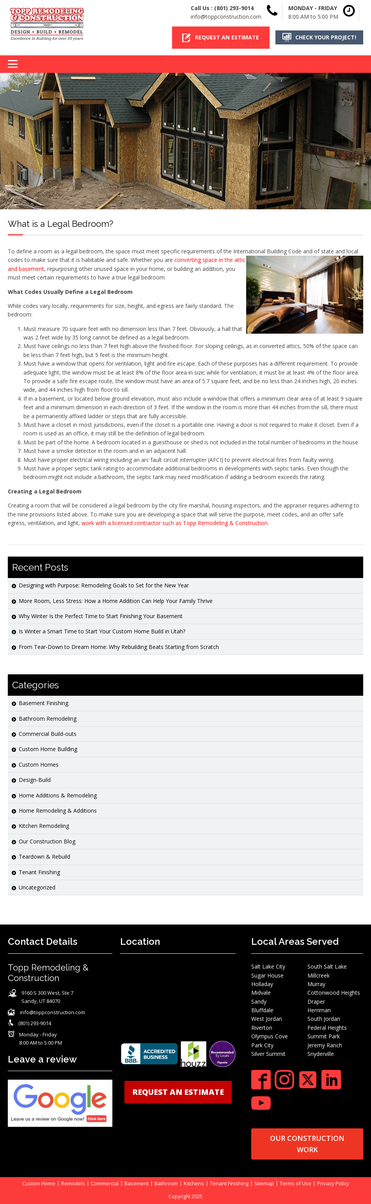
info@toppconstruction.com (226, 16)
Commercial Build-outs (47, 733)
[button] (221, 38)
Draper (316, 1001)
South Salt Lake (327, 966)
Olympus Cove (269, 1036)
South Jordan (323, 1018)
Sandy (258, 1001)
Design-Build (35, 779)
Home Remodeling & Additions (58, 810)
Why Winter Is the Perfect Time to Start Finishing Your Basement (101, 616)
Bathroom (166, 1183)
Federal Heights (327, 1027)
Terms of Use (295, 1183)
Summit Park (323, 1036)
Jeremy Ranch (324, 1045)
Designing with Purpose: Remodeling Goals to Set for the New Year (104, 585)
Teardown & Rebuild (44, 856)
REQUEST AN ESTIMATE (178, 1092)
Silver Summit (268, 1053)
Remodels (73, 1183)
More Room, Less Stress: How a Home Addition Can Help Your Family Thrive (116, 601)
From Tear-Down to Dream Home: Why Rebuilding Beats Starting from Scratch (119, 647)
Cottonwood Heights (333, 992)
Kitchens (194, 1183)
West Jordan (266, 1018)
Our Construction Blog (47, 841)
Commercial (105, 1183)
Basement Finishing (43, 703)
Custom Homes (39, 764)
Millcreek (318, 975)
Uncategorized (37, 887)
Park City (262, 1045)
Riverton (261, 1027)
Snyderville (320, 1053)
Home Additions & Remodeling (58, 795)
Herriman (319, 1010)
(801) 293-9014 (234, 8)
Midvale (261, 992)
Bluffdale (262, 1010)
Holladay (262, 984)
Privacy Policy (333, 1183)
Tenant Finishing (39, 872)
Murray (316, 984)
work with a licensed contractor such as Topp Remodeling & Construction (175, 523)
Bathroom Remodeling (47, 718)
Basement (136, 1183)
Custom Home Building (48, 749)
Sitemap (264, 1183)
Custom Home (38, 1183)
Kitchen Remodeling (44, 825)
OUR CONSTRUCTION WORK (307, 1143)
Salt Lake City (268, 966)
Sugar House (267, 975)
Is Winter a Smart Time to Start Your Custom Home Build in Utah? (102, 631)
